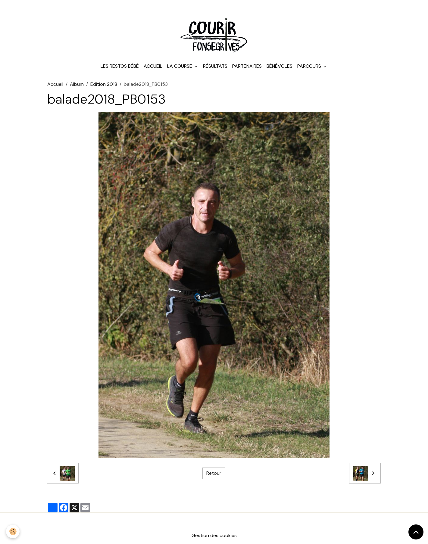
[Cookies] (13, 531)
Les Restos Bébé (120, 66)
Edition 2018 (103, 84)
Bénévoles (279, 66)
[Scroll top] (415, 531)
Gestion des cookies (214, 535)
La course (180, 66)
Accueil (153, 66)
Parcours (309, 66)
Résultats (215, 66)
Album (77, 84)
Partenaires (247, 66)
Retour (213, 473)
